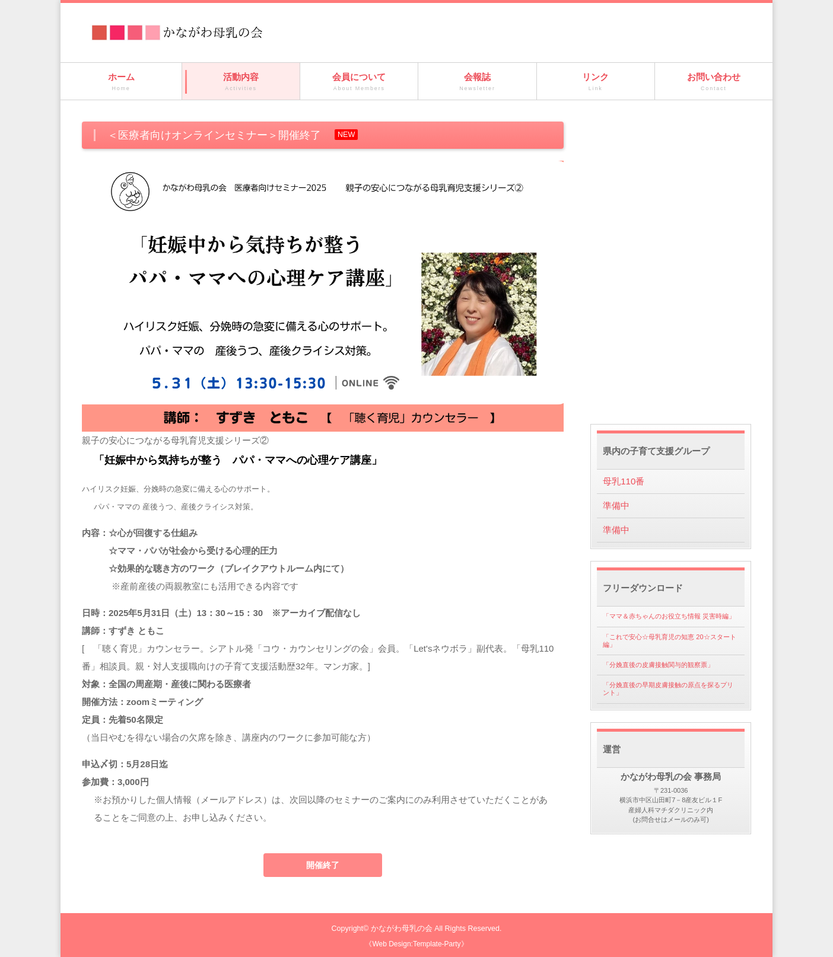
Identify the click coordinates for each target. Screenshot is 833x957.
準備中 (616, 505)
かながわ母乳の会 (402, 928)
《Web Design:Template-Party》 (416, 944)
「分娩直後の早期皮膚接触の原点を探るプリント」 (668, 688)
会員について (359, 82)
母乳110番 (623, 481)
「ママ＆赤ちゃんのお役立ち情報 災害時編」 (669, 616)
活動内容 (241, 82)
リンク (595, 82)
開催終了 (322, 865)
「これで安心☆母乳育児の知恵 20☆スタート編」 (669, 640)
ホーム (121, 82)
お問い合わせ (713, 82)
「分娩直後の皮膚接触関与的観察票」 (658, 664)
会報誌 (477, 82)
